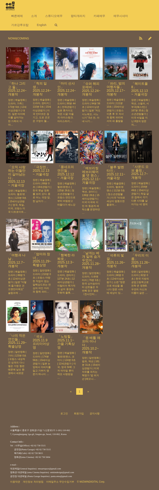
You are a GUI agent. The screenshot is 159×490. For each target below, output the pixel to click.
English (41, 25)
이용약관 (15, 481)
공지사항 (95, 413)
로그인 (64, 413)
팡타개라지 (78, 16)
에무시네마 (120, 16)
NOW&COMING (18, 38)
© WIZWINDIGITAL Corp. (91, 481)
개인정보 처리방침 (33, 481)
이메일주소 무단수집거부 (60, 481)
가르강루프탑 (20, 25)
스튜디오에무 (54, 16)
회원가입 (79, 413)
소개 (34, 16)
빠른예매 (17, 16)
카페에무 (99, 16)
